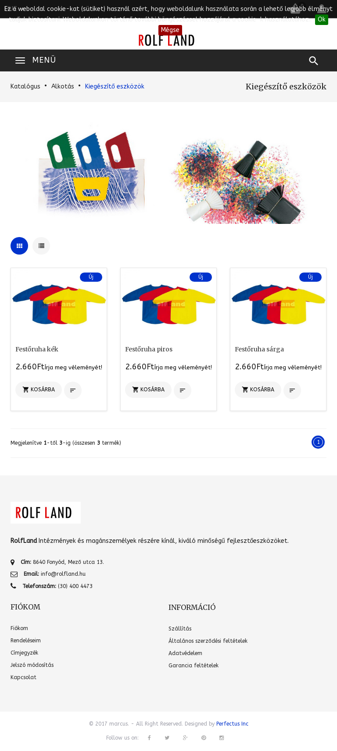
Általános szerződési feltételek (207, 641)
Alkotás (62, 86)
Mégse (170, 30)
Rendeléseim (26, 641)
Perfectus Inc (232, 724)
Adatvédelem (185, 653)
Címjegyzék (24, 653)
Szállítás (179, 629)
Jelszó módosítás (32, 665)
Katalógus (25, 86)
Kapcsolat (23, 677)
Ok (322, 19)
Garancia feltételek (193, 665)
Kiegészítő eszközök (114, 86)
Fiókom (19, 628)
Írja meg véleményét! (73, 367)
